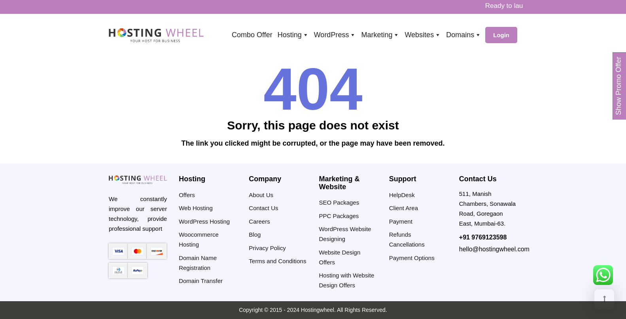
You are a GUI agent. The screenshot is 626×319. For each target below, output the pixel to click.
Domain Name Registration (198, 262)
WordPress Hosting (204, 221)
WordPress (335, 35)
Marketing (380, 35)
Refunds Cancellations (407, 239)
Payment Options (412, 257)
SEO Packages (339, 202)
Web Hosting (196, 208)
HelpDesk (402, 195)
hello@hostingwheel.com (494, 249)
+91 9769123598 (483, 237)
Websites (423, 35)
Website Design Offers (339, 257)
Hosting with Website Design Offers (346, 280)
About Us (261, 195)
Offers (187, 195)
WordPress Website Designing (345, 234)
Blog (255, 234)
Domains (463, 35)
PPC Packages (339, 216)
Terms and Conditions (277, 261)
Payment (400, 221)
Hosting (293, 35)
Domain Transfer (201, 280)
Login (501, 35)
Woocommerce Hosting (199, 239)
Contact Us (263, 208)
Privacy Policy (267, 248)
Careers (259, 221)
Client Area (403, 208)
